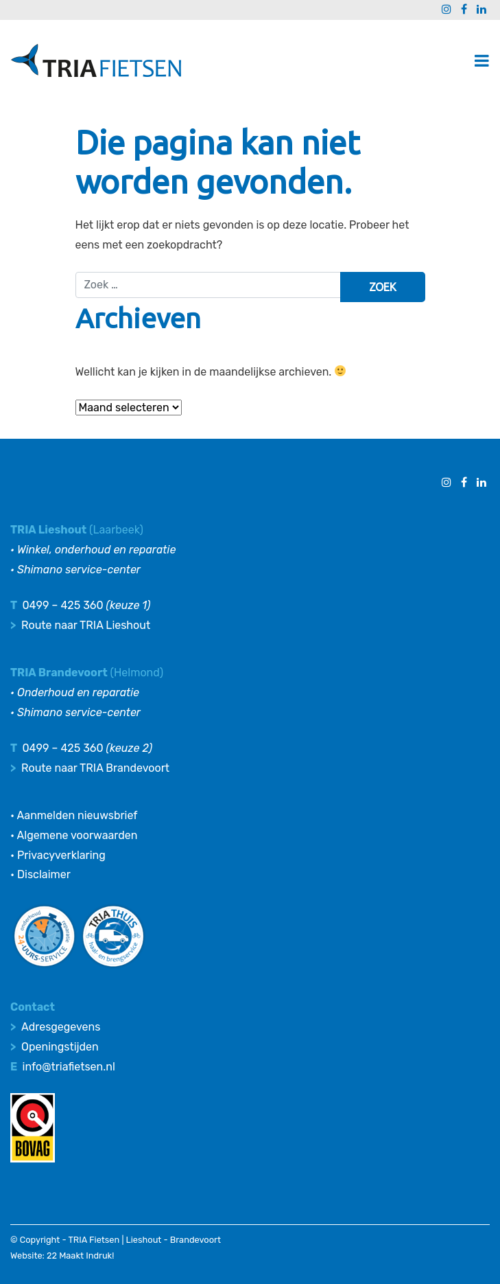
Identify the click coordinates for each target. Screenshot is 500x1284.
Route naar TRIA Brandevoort (95, 768)
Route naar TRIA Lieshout (85, 625)
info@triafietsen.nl (69, 1066)
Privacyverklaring (61, 855)
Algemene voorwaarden (77, 835)
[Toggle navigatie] (482, 60)
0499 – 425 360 (62, 605)
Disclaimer (44, 874)
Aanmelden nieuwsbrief (77, 815)
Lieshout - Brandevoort (173, 1240)
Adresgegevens (60, 1026)
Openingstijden (60, 1046)
